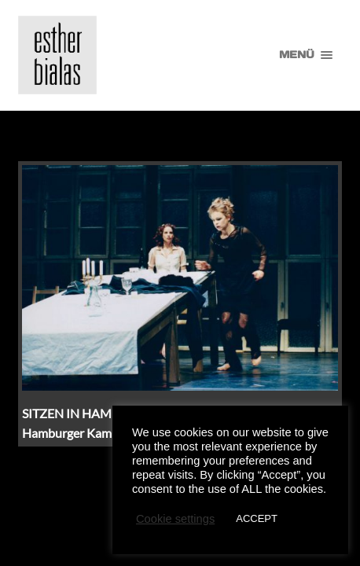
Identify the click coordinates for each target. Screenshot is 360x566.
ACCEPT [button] (256, 518)
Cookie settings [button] (175, 519)
